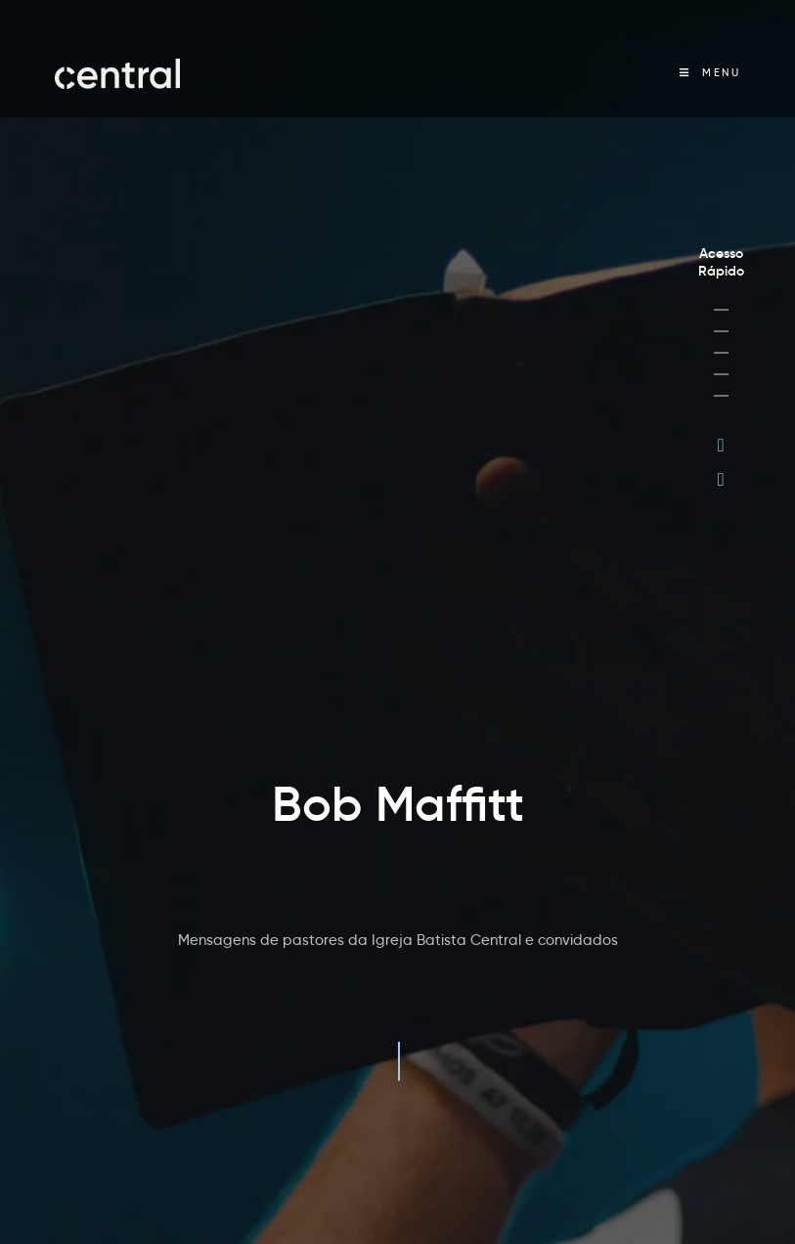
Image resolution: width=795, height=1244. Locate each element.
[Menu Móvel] (710, 72)
